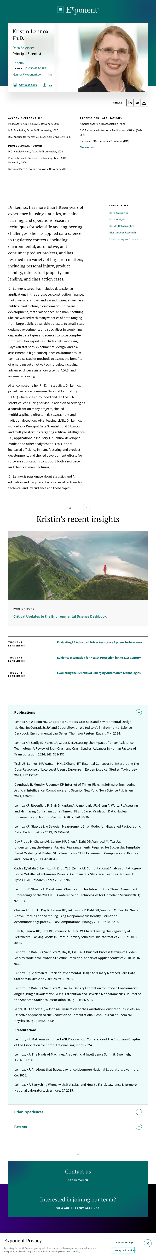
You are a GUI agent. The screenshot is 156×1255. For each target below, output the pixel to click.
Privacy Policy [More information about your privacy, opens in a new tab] (73, 1251)
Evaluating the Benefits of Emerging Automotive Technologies (99, 673)
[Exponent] (82, 11)
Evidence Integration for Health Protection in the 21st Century (99, 658)
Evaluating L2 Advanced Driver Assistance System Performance (99, 642)
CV (50, 85)
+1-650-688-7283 (35, 68)
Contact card (28, 85)
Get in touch (78, 1180)
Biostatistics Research (122, 232)
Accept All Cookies (124, 1250)
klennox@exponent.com (28, 74)
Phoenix (18, 63)
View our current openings (78, 1208)
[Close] (148, 1243)
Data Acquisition (119, 213)
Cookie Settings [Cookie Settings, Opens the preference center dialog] (124, 1242)
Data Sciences (23, 47)
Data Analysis (117, 219)
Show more (87, 147)
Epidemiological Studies (123, 239)
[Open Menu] (60, 10)
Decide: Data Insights (121, 226)
